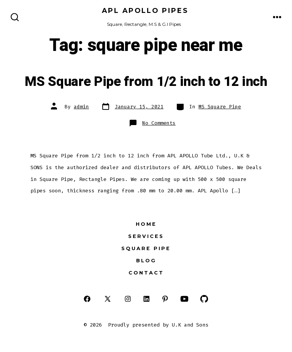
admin (81, 106)
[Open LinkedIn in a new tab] (146, 298)
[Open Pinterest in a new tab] (165, 298)
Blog (146, 260)
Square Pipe (146, 248)
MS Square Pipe (219, 106)
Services (146, 236)
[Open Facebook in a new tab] (87, 298)
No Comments (159, 123)
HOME (146, 224)
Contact (146, 273)
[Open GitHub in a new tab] (204, 298)
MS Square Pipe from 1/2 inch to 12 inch (146, 82)
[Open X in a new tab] (107, 298)
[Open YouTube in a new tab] (184, 298)
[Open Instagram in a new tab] (128, 298)
